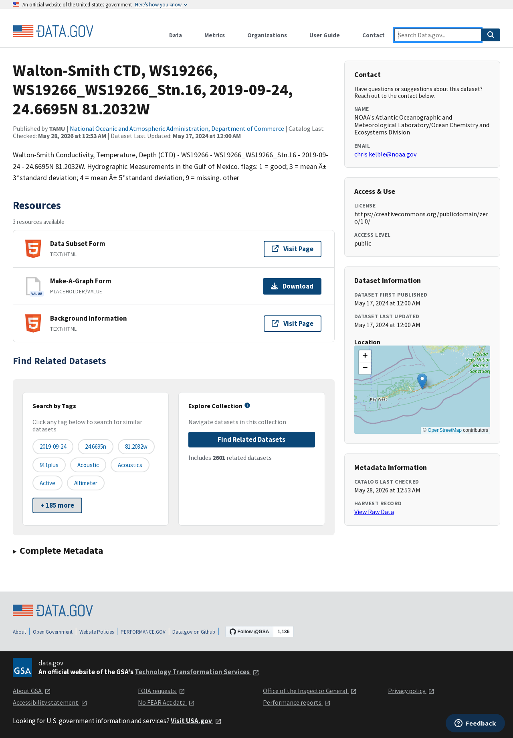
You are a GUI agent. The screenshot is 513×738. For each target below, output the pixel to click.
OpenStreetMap (445, 430)
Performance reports (297, 702)
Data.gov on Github (193, 631)
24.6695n (95, 446)
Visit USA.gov (196, 720)
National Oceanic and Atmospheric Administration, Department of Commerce (177, 128)
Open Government (53, 631)
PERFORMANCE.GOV (143, 631)
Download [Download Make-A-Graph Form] (292, 286)
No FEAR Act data (166, 702)
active (47, 483)
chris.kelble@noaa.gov (385, 154)
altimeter (85, 483)
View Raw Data (374, 512)
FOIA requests (161, 691)
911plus (49, 465)
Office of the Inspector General (310, 691)
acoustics (130, 465)
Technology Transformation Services (197, 671)
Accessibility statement (50, 702)
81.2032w (136, 446)
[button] (422, 381)
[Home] (53, 31)
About (19, 631)
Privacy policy (411, 691)
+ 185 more (57, 505)
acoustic (88, 465)
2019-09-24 (53, 446)
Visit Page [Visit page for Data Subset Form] (292, 248)
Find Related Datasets (251, 439)
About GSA (32, 691)
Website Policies (96, 631)
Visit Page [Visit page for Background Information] (292, 323)
